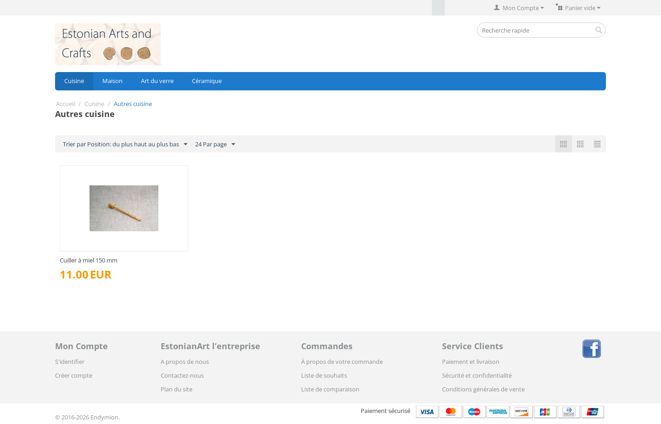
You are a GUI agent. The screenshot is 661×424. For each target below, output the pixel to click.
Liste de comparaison (330, 389)
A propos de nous (185, 361)
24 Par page (215, 144)
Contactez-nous (182, 375)
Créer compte (73, 375)
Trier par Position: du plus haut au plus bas (125, 144)
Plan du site (176, 389)
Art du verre (157, 81)
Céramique (207, 81)
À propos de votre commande (342, 361)
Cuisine (74, 81)
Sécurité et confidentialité (477, 375)
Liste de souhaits (324, 375)
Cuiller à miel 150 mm (89, 260)
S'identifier (69, 361)
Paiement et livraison (470, 361)
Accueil (65, 104)
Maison (112, 81)
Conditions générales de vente (483, 389)
